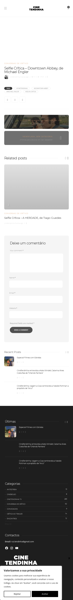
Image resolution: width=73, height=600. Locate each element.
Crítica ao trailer (37, 514)
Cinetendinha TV (37, 499)
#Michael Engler (12, 92)
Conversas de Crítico (16, 63)
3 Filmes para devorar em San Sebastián (36, 140)
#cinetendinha (22, 88)
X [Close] (69, 558)
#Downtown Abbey (41, 88)
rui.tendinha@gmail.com (22, 541)
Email (12, 293)
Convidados (37, 509)
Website (13, 308)
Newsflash (29, 137)
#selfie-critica (30, 92)
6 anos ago (25, 77)
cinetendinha (15, 77)
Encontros (37, 518)
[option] (36, 194)
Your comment (16, 250)
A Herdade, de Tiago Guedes (31, 124)
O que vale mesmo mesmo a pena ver (41, 120)
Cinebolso (37, 494)
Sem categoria (44, 137)
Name (12, 278)
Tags (8, 88)
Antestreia (37, 489)
